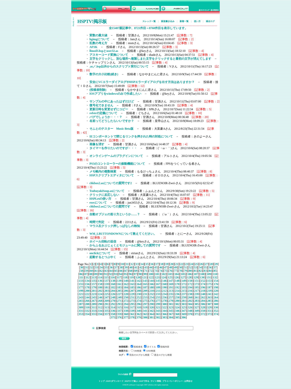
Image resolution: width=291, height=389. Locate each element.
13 (137, 264)
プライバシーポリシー (172, 381)
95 (125, 274)
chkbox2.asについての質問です (109, 206)
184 (126, 287)
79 (185, 270)
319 (145, 307)
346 (177, 310)
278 (164, 300)
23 (186, 264)
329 (209, 307)
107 (196, 274)
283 (196, 300)
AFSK (93, 47)
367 (171, 314)
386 (184, 317)
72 (150, 270)
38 (121, 267)
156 (87, 284)
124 (163, 277)
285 (209, 300)
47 (165, 267)
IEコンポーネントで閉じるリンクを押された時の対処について (131, 136)
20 (171, 264)
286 (216, 300)
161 (119, 284)
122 (150, 277)
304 (190, 304)
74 (160, 270)
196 (203, 287)
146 (164, 280)
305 (196, 304)
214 (177, 290)
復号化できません (101, 105)
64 (111, 270)
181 (106, 287)
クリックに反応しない (104, 194)
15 (147, 264)
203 (106, 290)
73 (155, 270)
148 (177, 280)
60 (91, 270)
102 (163, 274)
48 (170, 267)
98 (140, 274)
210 (151, 290)
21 (176, 264)
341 (145, 310)
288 (87, 304)
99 (145, 274)
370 (190, 314)
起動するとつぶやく (102, 257)
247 (106, 297)
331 (81, 310)
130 (202, 277)
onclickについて (99, 253)
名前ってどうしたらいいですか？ (111, 120)
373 (209, 314)
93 (115, 274)
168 (164, 284)
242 (216, 294)
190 (164, 287)
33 (96, 267)
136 (100, 280)
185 (132, 287)
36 (111, 267)
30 (81, 267)
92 (110, 274)
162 (126, 284)
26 (201, 264)
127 (183, 277)
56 (210, 267)
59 (86, 270)
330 (215, 307)
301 (171, 304)
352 (216, 310)
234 (164, 294)
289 (93, 304)
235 (171, 294)
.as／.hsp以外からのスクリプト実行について (118, 66)
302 (177, 304)
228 (126, 294)
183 (119, 287)
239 (196, 294)
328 (203, 307)
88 (90, 274)
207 (132, 290)
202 (100, 290)
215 (183, 290)
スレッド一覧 (149, 21)
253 (145, 297)
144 (151, 280)
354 (87, 314)
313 (106, 307)
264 (216, 297)
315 (119, 307)
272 (126, 300)
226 (113, 294)
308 (216, 304)
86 (80, 274)
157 (93, 284)
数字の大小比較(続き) (103, 74)
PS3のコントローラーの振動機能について (117, 163)
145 (158, 280)
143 (145, 280)
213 (171, 290)
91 (105, 274)
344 (164, 310)
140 (126, 280)
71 (145, 270)
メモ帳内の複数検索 (102, 171)
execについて (98, 202)
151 (196, 280)
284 (203, 300)
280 (177, 300)
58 (81, 270)
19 (166, 264)
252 (138, 297)
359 (119, 314)
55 (205, 267)
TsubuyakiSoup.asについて (106, 190)
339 (132, 310)
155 (81, 284)
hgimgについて (99, 39)
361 (132, 314)
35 (106, 267)
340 (138, 310)
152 (203, 280)
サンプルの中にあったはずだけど (111, 101)
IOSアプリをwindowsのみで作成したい (115, 93)
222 (87, 294)
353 (81, 314)
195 (196, 287)
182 (113, 287)
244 (87, 297)
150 (190, 280)
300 (164, 304)
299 (158, 304)
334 (100, 310)
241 (209, 294)
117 (119, 277)
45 (155, 267)
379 (138, 317)
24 (191, 264)
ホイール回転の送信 (102, 241)
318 (138, 307)
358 (113, 314)
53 (195, 267)
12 (132, 264)
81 (195, 270)
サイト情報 (156, 381)
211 (158, 290)
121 (144, 277)
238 (190, 294)
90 (100, 274)
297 (145, 304)
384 (171, 317)
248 (113, 297)
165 (145, 284)
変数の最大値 (98, 35)
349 (196, 310)
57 (215, 267)
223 (93, 294)
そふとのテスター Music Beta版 (111, 128)
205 (119, 290)
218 (203, 290)
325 (183, 307)
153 (209, 280)
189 (158, 287)
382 (158, 317)
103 (170, 274)
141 (132, 280)
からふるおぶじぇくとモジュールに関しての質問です (125, 245)
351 (209, 310)
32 (91, 267)
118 (125, 277)
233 (158, 294)
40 (131, 267)
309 (81, 307)
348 (190, 310)
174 (203, 284)
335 (106, 310)
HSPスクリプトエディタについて (111, 175)
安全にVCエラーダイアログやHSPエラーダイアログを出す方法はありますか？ (141, 82)
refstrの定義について (103, 113)
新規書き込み (167, 21)
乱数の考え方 (98, 43)
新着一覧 (184, 21)
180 (100, 287)
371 (196, 314)
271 (119, 300)
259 (184, 297)
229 (132, 294)
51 (185, 267)
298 (151, 304)
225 (106, 294)
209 (145, 290)
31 (86, 267)
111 (81, 277)
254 (151, 297)
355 (93, 314)
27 (206, 264)
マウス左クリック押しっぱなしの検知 (114, 225)
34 (101, 267)
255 (158, 297)
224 (100, 294)
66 (121, 270)
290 (100, 304)
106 (189, 274)
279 (171, 300)
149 (184, 280)
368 (177, 314)
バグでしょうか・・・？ (105, 117)
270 (113, 300)
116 (113, 277)
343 (158, 310)
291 (106, 304)
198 (216, 287)
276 (151, 300)
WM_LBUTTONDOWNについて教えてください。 (122, 233)
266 (87, 300)
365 (158, 314)
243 (81, 297)
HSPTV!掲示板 (92, 21)
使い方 (197, 21)
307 (209, 304)
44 (150, 267)
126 (176, 277)
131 (208, 277)
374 (216, 314)
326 (190, 307)
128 (189, 277)
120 (138, 277)
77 (175, 270)
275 (145, 300)
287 (81, 304)
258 (177, 297)
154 (216, 280)
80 (190, 270)
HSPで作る (144, 381)
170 (177, 284)
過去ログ (210, 21)
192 (177, 287)
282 (190, 300)
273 (132, 300)
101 (157, 274)
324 (177, 307)
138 (113, 280)
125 (170, 277)
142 (138, 280)
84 (210, 270)
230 (138, 294)
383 (164, 317)
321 (158, 307)
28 (211, 264)
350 (203, 310)
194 (190, 287)
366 (164, 314)
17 (156, 264)
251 (132, 297)
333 (93, 310)
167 (158, 284)
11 (127, 264)
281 (184, 300)
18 (161, 264)
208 (138, 290)
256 (164, 297)
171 (184, 284)
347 (184, 310)
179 (93, 287)
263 (209, 297)
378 (132, 317)
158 (100, 284)
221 (81, 294)
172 (190, 284)
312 (100, 307)
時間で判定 (96, 222)
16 (152, 264)
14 (141, 264)
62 (101, 270)
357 (106, 314)
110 (215, 274)
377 (126, 317)
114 (100, 277)
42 (140, 267)
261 (196, 297)
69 (135, 270)
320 (151, 307)
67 (126, 270)
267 (93, 300)
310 (87, 307)
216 (190, 290)
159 (106, 284)
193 (184, 287)
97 (135, 274)
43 (145, 267)
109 (209, 274)
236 (177, 294)
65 (116, 270)
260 (190, 297)
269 (106, 300)
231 (145, 294)
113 (94, 277)
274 (138, 300)
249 (119, 297)
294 (126, 304)
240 (203, 294)
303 (184, 304)
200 (87, 290)
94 (120, 274)
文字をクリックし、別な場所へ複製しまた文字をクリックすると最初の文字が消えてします (150, 58)
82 (200, 270)
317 (132, 307)
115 (106, 277)
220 (215, 290)
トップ (102, 381)
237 (184, 294)
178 (87, 287)
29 (216, 264)
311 (93, 307)
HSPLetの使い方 (100, 198)
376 (119, 317)
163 (132, 284)
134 (87, 280)
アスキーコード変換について (108, 54)
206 (126, 290)
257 (171, 297)
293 (119, 304)
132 (215, 277)
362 (138, 314)
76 (170, 270)
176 (216, 284)
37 (116, 267)
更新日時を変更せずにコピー (108, 109)
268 (100, 300)
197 (209, 287)
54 (200, 267)
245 (93, 297)
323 (171, 307)
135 (93, 280)
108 (202, 274)
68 (131, 270)
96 (130, 274)
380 (145, 317)
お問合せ (188, 381)
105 (183, 274)
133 (81, 280)
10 (122, 264)
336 (113, 310)
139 (119, 280)
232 (151, 294)
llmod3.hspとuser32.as (103, 50)
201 (93, 290)
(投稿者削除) (97, 89)
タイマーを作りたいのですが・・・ (113, 148)
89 (95, 274)
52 (190, 267)
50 (180, 267)
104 (176, 274)
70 (140, 270)
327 (196, 307)
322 (164, 307)
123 (157, 277)
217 (196, 290)
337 (119, 310)
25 (196, 264)
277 (158, 300)
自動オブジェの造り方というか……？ (114, 214)
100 (151, 274)
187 (145, 287)
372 (203, 314)
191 (171, 287)
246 (100, 297)
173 (196, 284)
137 (106, 280)
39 (126, 267)
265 (81, 300)
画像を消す (96, 144)
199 (81, 290)
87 (85, 274)
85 (215, 270)
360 (126, 314)
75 (165, 270)
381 (151, 317)
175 (209, 284)
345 (171, 310)
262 (203, 297)
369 (184, 314)
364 (151, 314)
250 (126, 297)
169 (171, 284)
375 (113, 317)
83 (205, 270)
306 (203, 304)
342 (151, 310)
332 (87, 310)
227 (119, 294)
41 (135, 267)
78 (180, 270)
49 (175, 267)
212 (164, 290)
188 (151, 287)
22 (181, 264)
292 (113, 304)
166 (151, 284)
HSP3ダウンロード (114, 381)
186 (138, 287)
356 (100, 314)
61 (96, 270)
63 (106, 270)
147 (171, 280)
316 (125, 307)
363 (145, 314)
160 (113, 284)
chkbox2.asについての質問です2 (110, 183)
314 (113, 307)
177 (81, 287)
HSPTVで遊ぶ (131, 381)
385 (177, 317)
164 (138, 284)
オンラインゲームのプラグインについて (116, 155)
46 (160, 267)
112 (87, 277)
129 (196, 277)
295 (132, 304)
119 (131, 277)
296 (138, 304)
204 (113, 290)
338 (126, 310)
